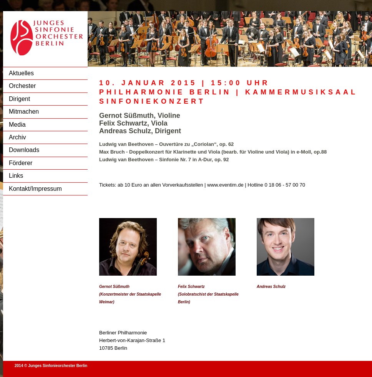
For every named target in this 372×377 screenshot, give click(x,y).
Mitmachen (24, 111)
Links (16, 175)
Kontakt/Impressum (35, 188)
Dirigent (19, 99)
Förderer (20, 163)
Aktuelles (21, 73)
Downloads (24, 150)
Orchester (22, 86)
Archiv (17, 137)
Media (17, 124)
